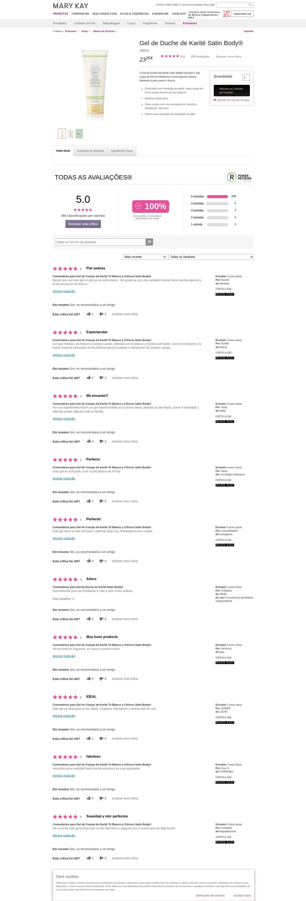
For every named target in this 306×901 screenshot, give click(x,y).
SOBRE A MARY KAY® (167, 4)
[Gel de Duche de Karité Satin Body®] (94, 81)
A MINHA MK (160, 13)
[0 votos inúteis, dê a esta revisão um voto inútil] (102, 378)
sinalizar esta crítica (125, 314)
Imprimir (248, 31)
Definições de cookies (210, 895)
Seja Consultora (104, 13)
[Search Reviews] (104, 242)
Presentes (190, 23)
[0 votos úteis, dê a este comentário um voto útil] (89, 441)
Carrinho (242, 13)
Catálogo (179, 13)
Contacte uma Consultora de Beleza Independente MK (204, 15)
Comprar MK (80, 13)
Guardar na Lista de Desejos (233, 100)
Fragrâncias (150, 23)
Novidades (59, 23)
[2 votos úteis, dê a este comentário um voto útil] (89, 314)
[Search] (235, 5)
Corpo (131, 23)
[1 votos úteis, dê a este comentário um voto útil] (89, 739)
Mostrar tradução (64, 291)
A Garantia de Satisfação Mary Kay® (197, 4)
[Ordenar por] (144, 257)
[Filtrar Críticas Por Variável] (211, 257)
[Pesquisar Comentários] (149, 242)
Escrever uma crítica (228, 56)
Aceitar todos (242, 895)
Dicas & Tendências (134, 13)
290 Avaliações (200, 56)
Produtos (60, 13)
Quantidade (223, 76)
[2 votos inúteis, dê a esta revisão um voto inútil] (102, 314)
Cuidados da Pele (84, 23)
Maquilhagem (111, 23)
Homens (170, 23)
